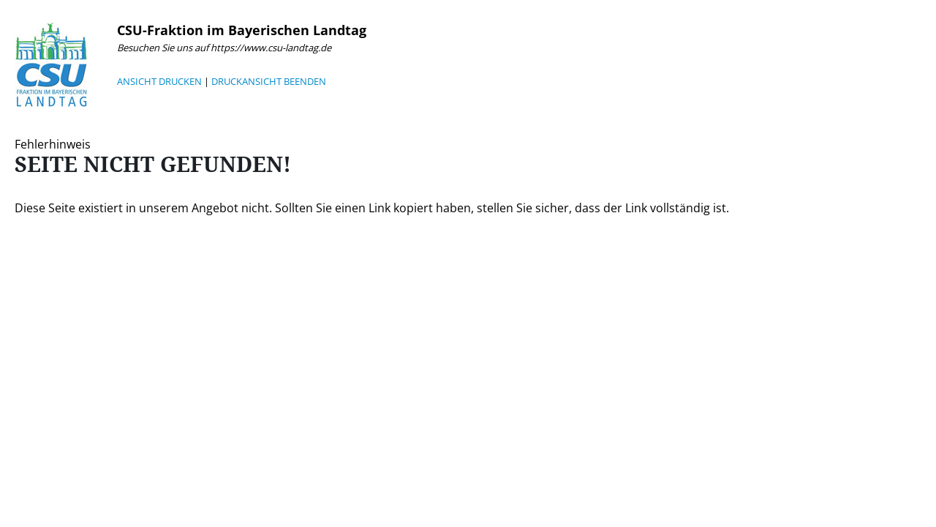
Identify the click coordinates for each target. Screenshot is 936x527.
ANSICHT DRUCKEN (159, 81)
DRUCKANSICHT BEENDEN (268, 81)
